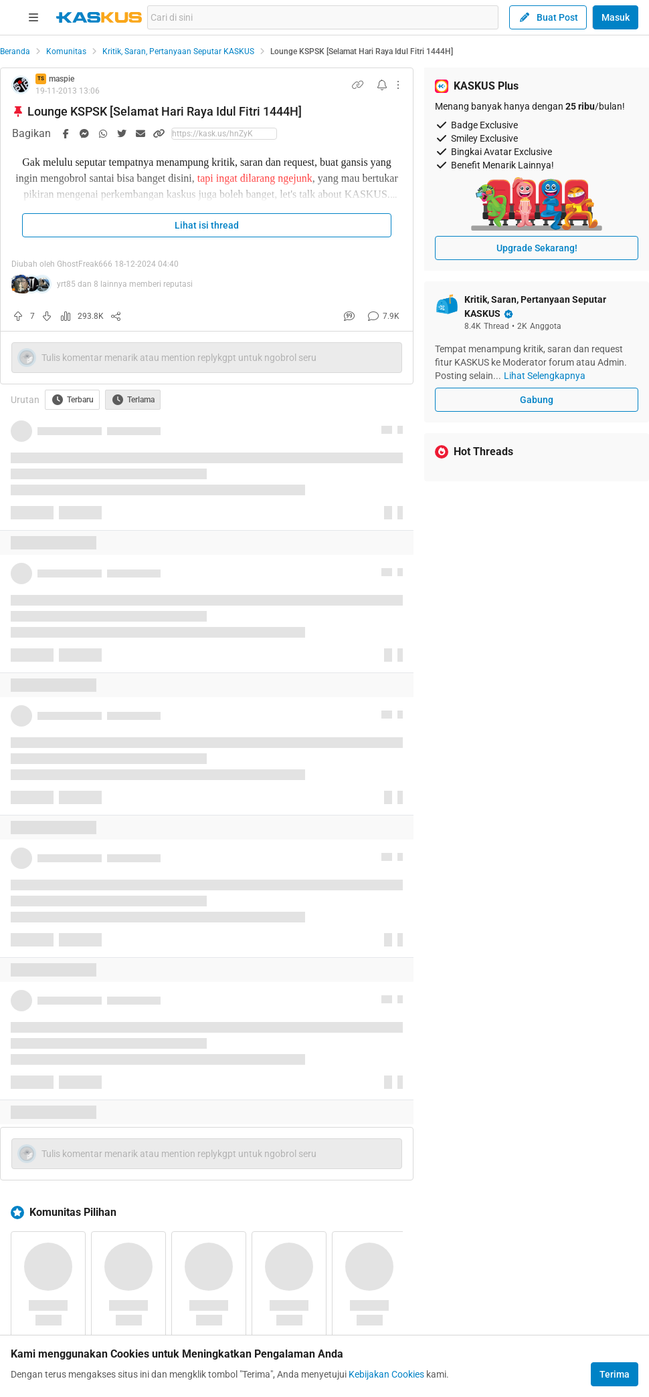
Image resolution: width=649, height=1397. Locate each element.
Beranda (15, 51)
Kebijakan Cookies (386, 1374)
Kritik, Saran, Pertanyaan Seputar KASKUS (178, 51)
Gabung (536, 399)
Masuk (615, 17)
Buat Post (548, 17)
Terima (614, 1374)
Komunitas (66, 51)
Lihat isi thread (207, 225)
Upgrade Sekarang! (536, 248)
